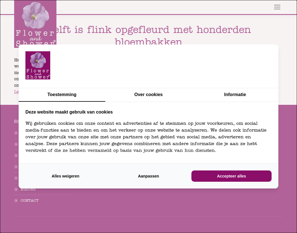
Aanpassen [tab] (148, 176)
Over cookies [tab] (148, 94)
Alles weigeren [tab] (65, 176)
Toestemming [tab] (62, 94)
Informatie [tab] (235, 94)
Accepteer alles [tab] (231, 176)
